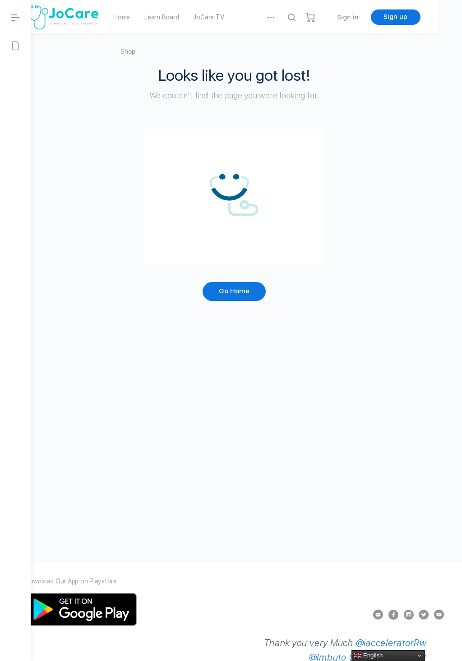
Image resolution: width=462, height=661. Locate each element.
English (368, 655)
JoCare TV (232, 17)
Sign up (419, 16)
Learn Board (185, 17)
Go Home (246, 291)
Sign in (371, 17)
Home (145, 17)
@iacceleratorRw (350, 650)
